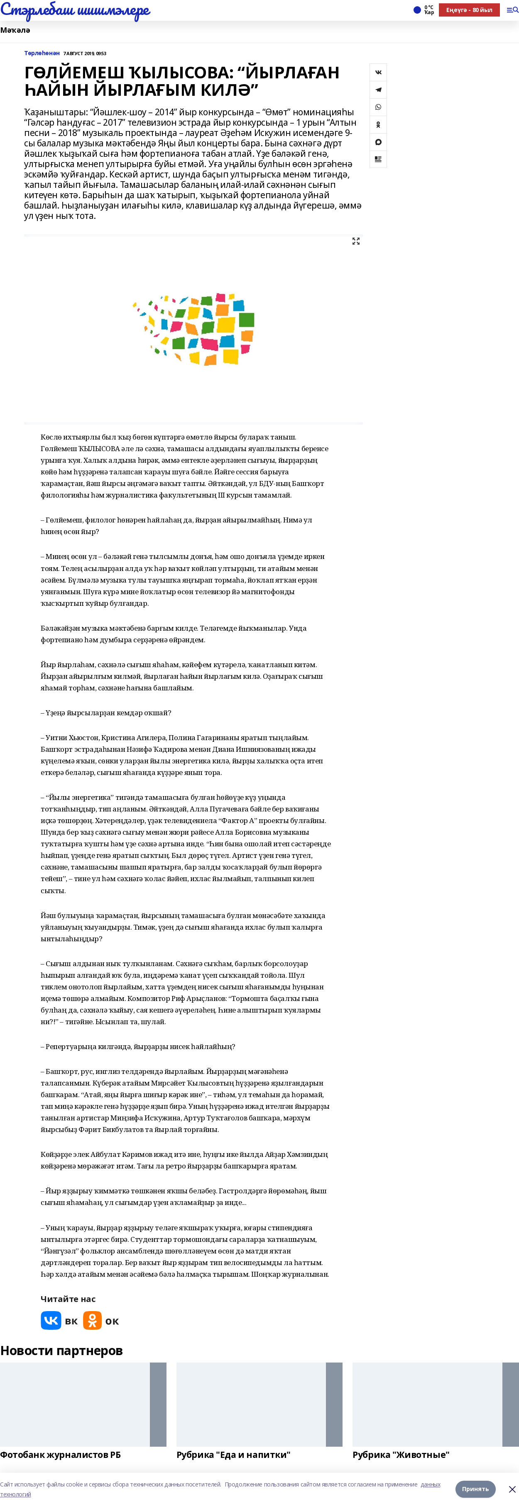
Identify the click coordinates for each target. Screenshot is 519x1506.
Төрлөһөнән (42, 53)
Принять (475, 1489)
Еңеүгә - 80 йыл (469, 10)
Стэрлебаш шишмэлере (74, 8)
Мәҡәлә (15, 30)
